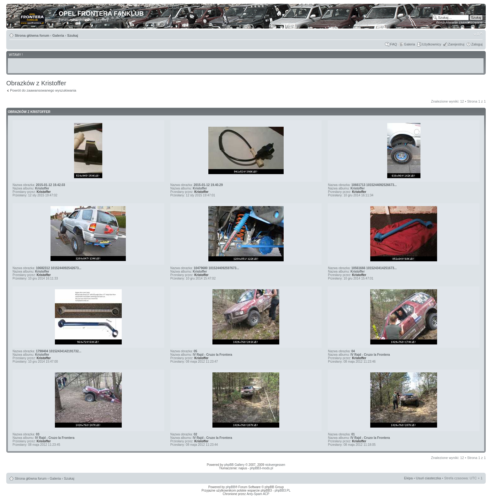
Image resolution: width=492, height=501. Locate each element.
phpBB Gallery (234, 464)
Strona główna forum (32, 35)
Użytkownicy (431, 44)
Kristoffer (42, 188)
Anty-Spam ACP (258, 494)
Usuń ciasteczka (428, 478)
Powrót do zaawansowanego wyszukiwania (43, 90)
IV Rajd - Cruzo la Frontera (212, 354)
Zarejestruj (456, 44)
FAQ (393, 44)
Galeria (58, 35)
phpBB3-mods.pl (261, 468)
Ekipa (408, 478)
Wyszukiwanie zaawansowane (459, 22)
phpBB (230, 487)
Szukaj (72, 35)
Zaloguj (477, 44)
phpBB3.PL (283, 490)
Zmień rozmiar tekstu (478, 34)
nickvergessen (275, 464)
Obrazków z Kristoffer (29, 112)
